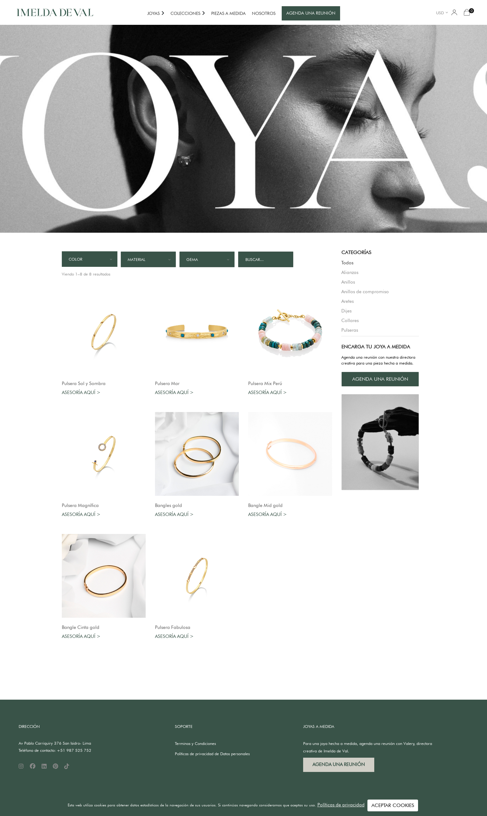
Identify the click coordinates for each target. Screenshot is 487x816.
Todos (347, 263)
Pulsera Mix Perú (265, 383)
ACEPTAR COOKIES (392, 805)
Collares (350, 320)
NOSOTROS (263, 13)
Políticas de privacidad (341, 805)
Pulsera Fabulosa (172, 627)
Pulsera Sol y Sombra (84, 383)
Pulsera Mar (167, 383)
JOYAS (153, 13)
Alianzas (349, 272)
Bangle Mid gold (265, 505)
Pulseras (349, 330)
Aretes (347, 301)
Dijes (346, 311)
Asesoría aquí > (81, 392)
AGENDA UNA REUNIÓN (310, 13)
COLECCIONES (185, 13)
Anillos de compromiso (365, 291)
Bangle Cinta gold (80, 627)
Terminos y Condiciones (195, 743)
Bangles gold (168, 505)
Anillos (348, 282)
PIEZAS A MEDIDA (228, 13)
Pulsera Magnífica (80, 505)
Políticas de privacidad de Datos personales (212, 753)
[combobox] (443, 12)
